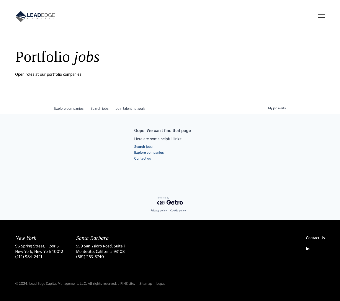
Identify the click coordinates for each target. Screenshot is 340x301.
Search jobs (143, 147)
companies (68, 108)
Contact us (142, 158)
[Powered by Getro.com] (170, 201)
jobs (99, 108)
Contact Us (315, 237)
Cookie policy (178, 210)
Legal (160, 283)
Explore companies (149, 152)
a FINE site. (126, 283)
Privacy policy (159, 210)
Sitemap (145, 283)
